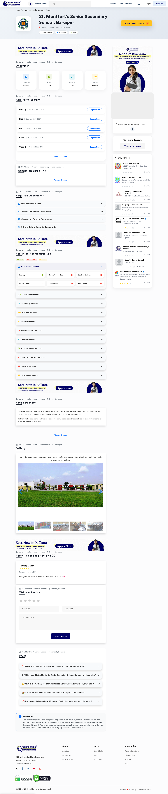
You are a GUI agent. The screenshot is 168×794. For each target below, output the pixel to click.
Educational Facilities (28, 267)
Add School (98, 759)
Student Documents (29, 203)
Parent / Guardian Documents (34, 211)
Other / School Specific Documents (37, 227)
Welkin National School (132, 177)
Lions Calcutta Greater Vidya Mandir (136, 248)
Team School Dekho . (144, 790)
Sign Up (159, 4)
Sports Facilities (26, 321)
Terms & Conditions (132, 751)
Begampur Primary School (133, 205)
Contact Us (66, 755)
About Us (65, 751)
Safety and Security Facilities (32, 357)
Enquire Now (95, 110)
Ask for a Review (132, 146)
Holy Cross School (131, 164)
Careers (96, 755)
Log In (148, 4)
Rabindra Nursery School (134, 233)
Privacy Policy (130, 755)
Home (18, 10)
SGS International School (132, 272)
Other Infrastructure (28, 375)
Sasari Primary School (134, 260)
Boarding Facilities (27, 312)
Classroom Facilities (28, 294)
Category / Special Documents (35, 219)
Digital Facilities (26, 339)
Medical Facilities (27, 366)
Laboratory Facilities (28, 303)
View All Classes (60, 156)
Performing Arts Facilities (30, 330)
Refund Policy (99, 751)
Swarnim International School (134, 192)
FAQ (126, 763)
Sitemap (128, 759)
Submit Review (60, 636)
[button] (100, 491)
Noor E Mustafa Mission (134, 219)
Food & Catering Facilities (30, 348)
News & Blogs (67, 759)
